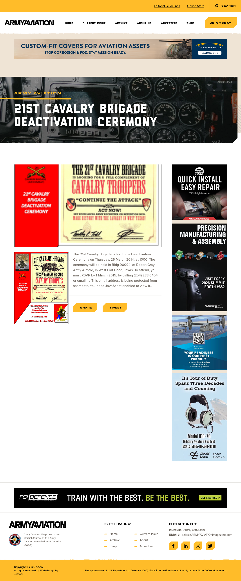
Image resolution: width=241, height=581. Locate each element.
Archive (121, 23)
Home (69, 23)
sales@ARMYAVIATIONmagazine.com (207, 534)
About (144, 540)
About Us (144, 23)
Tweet (116, 307)
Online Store (195, 6)
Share (86, 307)
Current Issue (94, 23)
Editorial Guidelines (167, 6)
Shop (190, 23)
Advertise (169, 23)
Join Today (220, 22)
